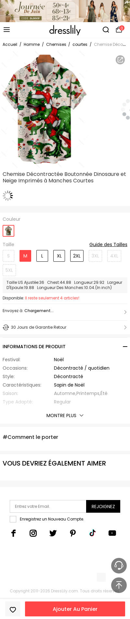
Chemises (56, 44)
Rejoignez (103, 506)
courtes (79, 44)
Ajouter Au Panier (75, 609)
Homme (32, 44)
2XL (77, 256)
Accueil (10, 44)
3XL (95, 256)
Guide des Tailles (108, 245)
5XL (9, 270)
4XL (114, 256)
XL (59, 256)
